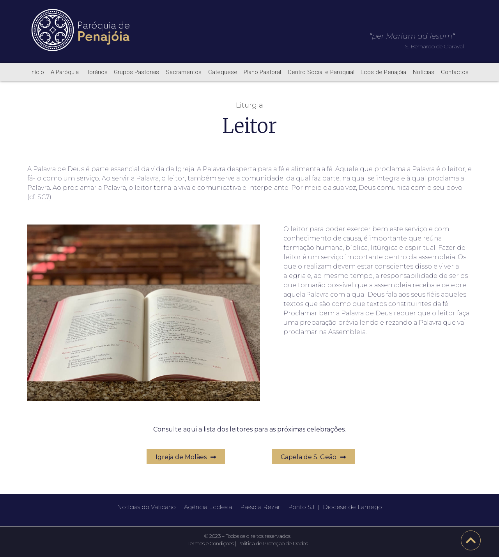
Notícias (423, 72)
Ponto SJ (301, 507)
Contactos (455, 72)
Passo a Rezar (260, 507)
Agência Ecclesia (208, 507)
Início (37, 72)
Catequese (222, 72)
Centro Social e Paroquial (321, 72)
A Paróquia (65, 72)
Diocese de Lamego (352, 507)
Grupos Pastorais (136, 72)
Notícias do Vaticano (146, 507)
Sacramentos (184, 72)
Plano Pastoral (262, 72)
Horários (96, 72)
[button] (186, 456)
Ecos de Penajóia (383, 72)
